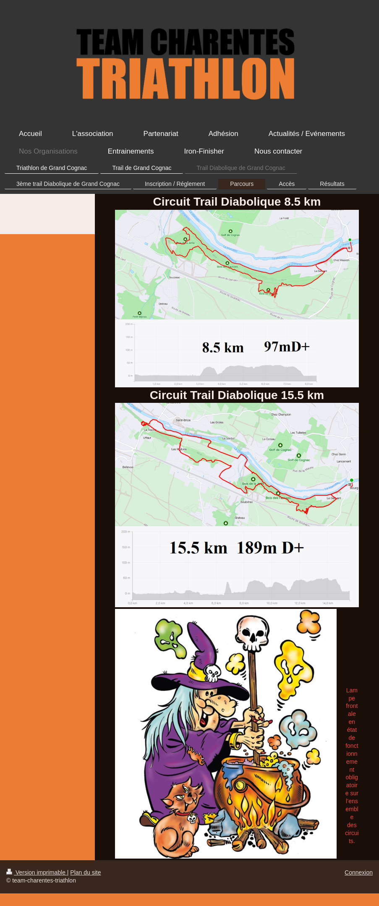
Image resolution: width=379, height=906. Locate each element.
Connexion (359, 872)
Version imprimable (36, 872)
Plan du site (85, 872)
